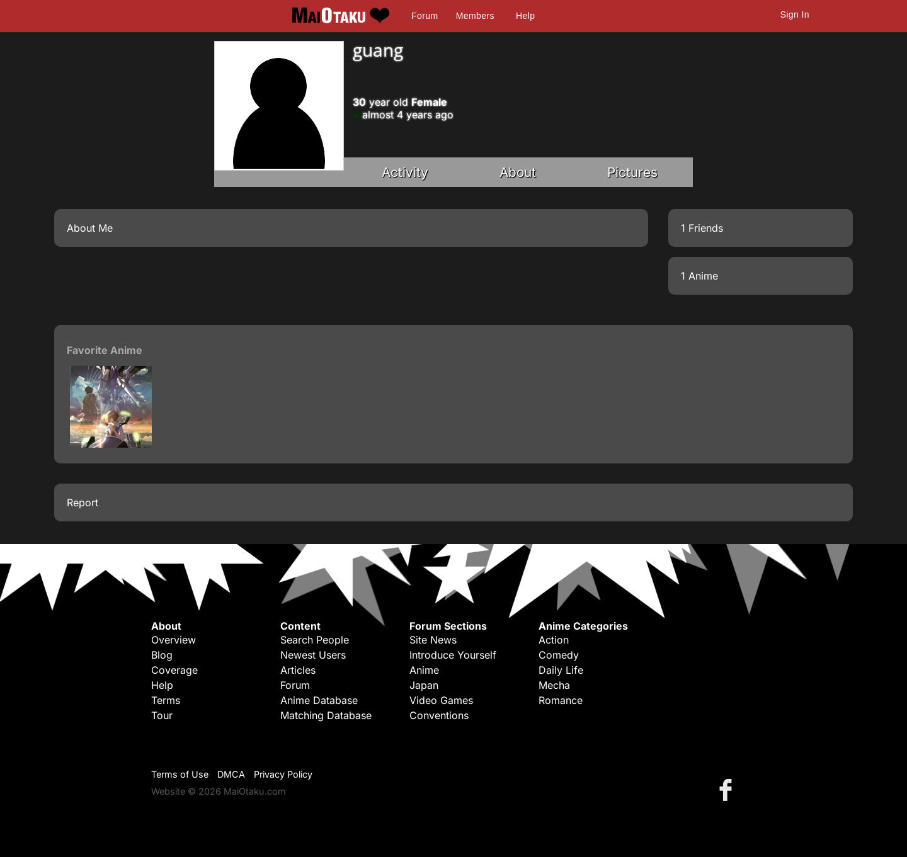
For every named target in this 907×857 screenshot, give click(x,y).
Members (475, 16)
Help (525, 16)
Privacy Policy (283, 774)
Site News (433, 639)
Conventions (439, 715)
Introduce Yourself (452, 655)
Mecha (554, 685)
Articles (298, 670)
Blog (162, 655)
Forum (424, 16)
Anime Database (319, 700)
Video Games (441, 700)
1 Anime (699, 276)
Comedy (559, 655)
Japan (423, 685)
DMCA (231, 774)
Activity (405, 172)
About (517, 172)
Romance (561, 700)
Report (82, 502)
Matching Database (326, 715)
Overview (173, 639)
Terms (165, 700)
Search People (314, 639)
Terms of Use (179, 774)
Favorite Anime (104, 350)
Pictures (632, 172)
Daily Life (561, 670)
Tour (162, 715)
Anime (424, 670)
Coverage (174, 670)
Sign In (794, 14)
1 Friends (702, 228)
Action (554, 639)
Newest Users (313, 655)
